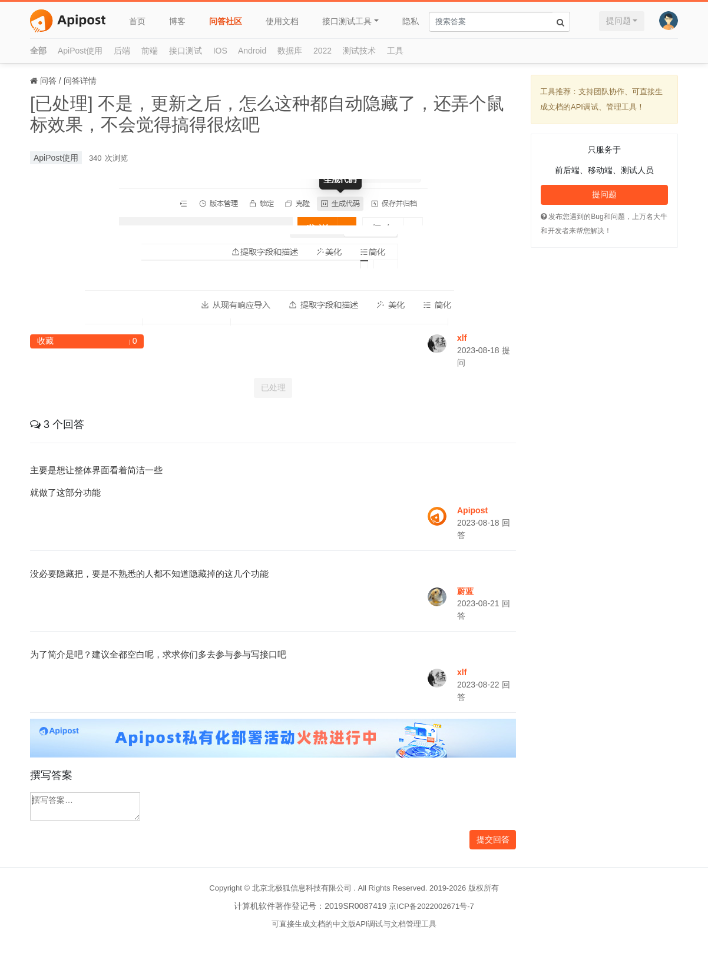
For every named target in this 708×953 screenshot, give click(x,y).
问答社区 (225, 21)
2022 (322, 50)
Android (252, 50)
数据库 (289, 50)
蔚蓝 (465, 591)
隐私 (410, 21)
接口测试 (185, 50)
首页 (137, 21)
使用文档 (282, 21)
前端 (149, 50)
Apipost (472, 510)
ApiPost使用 (80, 50)
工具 (395, 50)
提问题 (618, 20)
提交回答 (493, 839)
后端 (122, 50)
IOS (220, 50)
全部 (38, 50)
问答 (48, 80)
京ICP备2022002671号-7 (431, 906)
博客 (177, 21)
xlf (462, 338)
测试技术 (359, 50)
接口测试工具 (347, 21)
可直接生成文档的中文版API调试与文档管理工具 (354, 923)
